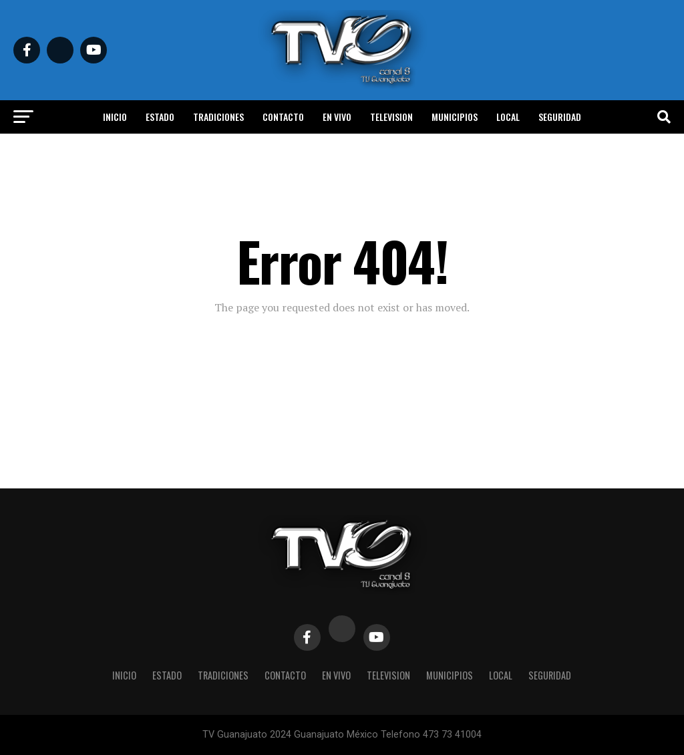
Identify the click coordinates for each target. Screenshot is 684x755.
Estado (160, 117)
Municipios (455, 117)
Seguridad (559, 117)
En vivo (337, 117)
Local (508, 117)
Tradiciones (218, 117)
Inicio (115, 117)
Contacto (283, 117)
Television (391, 117)
